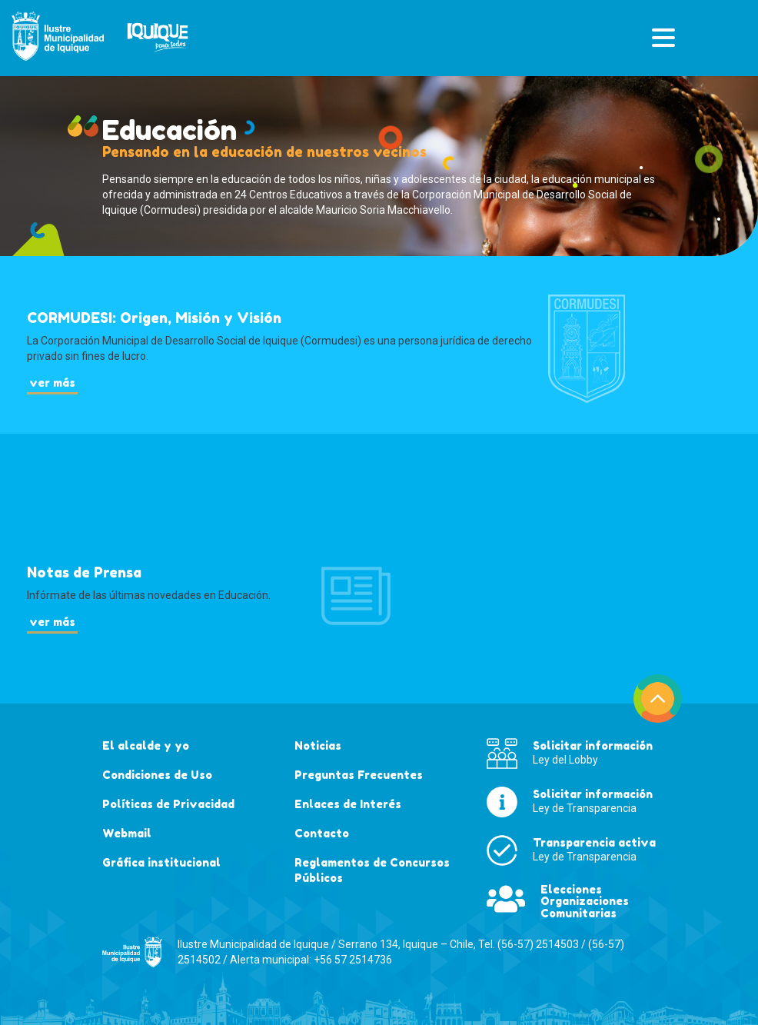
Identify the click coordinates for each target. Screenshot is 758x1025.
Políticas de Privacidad (168, 803)
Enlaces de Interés (347, 803)
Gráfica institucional (161, 862)
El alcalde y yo (145, 745)
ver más (52, 382)
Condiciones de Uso (157, 774)
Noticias (317, 745)
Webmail (126, 833)
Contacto (321, 833)
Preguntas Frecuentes (358, 774)
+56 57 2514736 (353, 959)
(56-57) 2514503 (538, 944)
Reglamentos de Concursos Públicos (372, 870)
